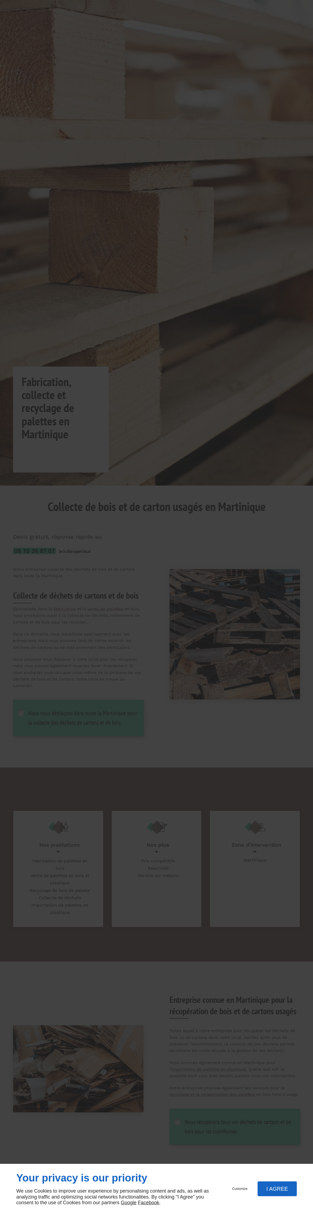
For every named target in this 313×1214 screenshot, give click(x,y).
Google (128, 1202)
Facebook (148, 1202)
